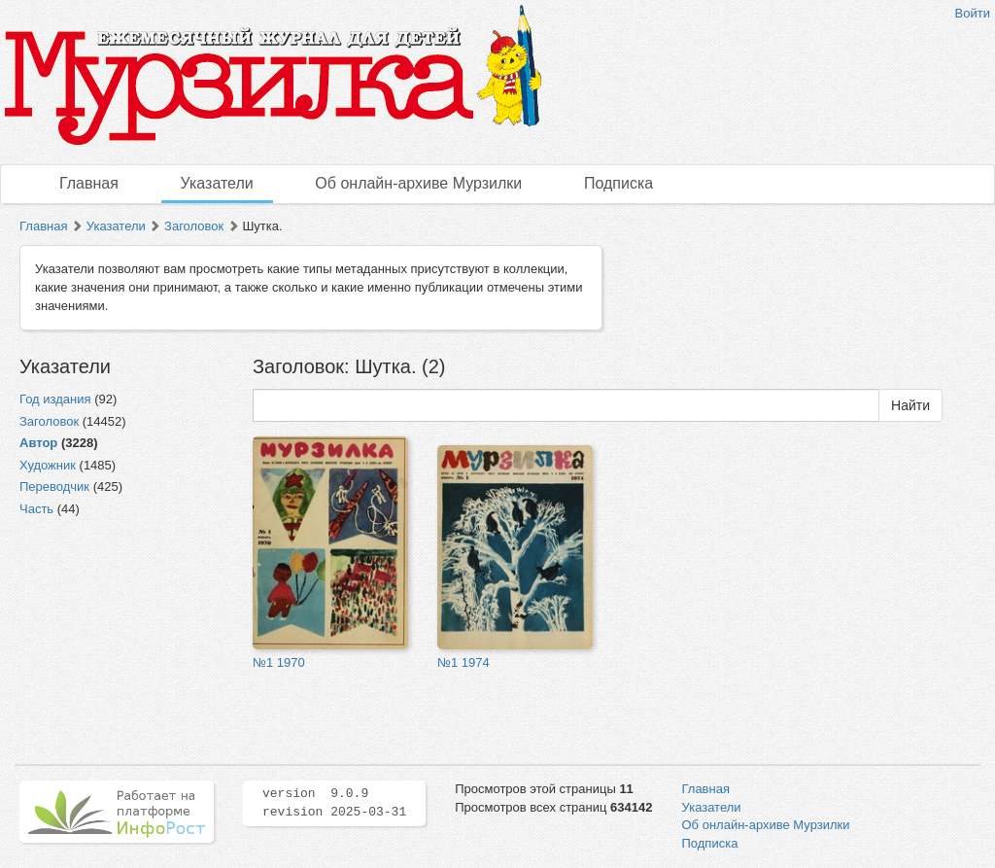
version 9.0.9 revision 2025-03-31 (334, 802)
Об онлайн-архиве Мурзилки (418, 183)
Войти (972, 13)
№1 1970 (279, 662)
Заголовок (193, 226)
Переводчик (54, 486)
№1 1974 (463, 662)
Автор (38, 442)
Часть (36, 509)
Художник (47, 465)
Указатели (217, 183)
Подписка (618, 183)
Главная (89, 183)
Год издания (55, 399)
